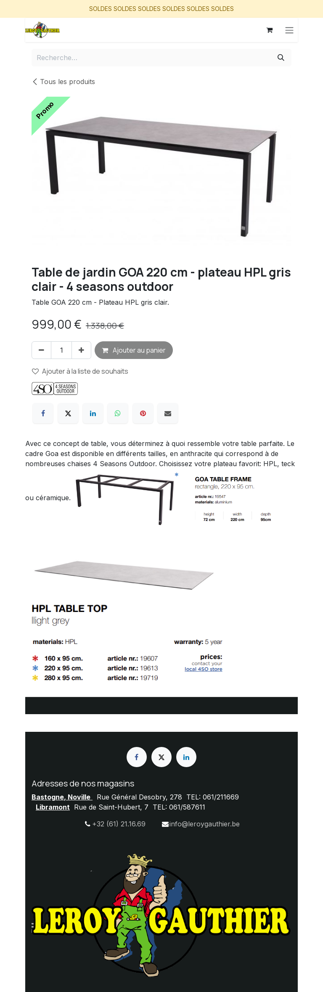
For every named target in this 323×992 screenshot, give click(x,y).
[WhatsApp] (118, 413)
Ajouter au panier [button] (134, 350)
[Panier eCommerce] (269, 29)
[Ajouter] (81, 350)
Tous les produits (63, 81)
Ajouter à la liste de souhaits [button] (80, 371)
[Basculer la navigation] (289, 30)
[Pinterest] (143, 413)
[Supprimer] (41, 350)
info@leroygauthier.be (204, 824)
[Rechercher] (280, 57)
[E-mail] (168, 413)
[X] (68, 413)
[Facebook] (43, 413)
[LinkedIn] (93, 413)
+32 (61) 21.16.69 (119, 824)
